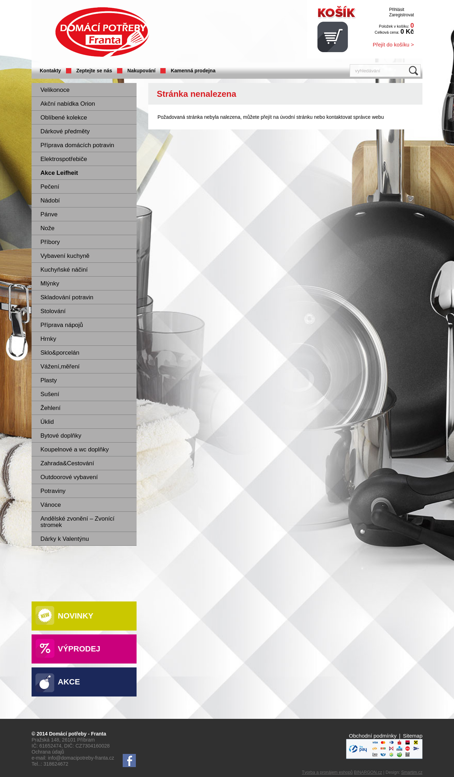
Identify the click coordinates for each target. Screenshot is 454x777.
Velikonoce (55, 90)
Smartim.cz (411, 772)
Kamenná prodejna (193, 70)
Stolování (53, 311)
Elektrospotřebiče (63, 159)
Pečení (49, 186)
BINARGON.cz (368, 772)
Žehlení (50, 408)
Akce (69, 681)
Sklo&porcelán (59, 352)
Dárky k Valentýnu (64, 538)
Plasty (48, 380)
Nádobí (50, 200)
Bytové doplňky (60, 435)
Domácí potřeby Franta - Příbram (102, 32)
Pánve (48, 214)
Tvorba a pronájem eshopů (327, 772)
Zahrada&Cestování (67, 463)
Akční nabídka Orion (67, 103)
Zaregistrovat (401, 14)
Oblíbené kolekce (63, 117)
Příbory (50, 242)
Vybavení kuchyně (64, 255)
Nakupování (141, 70)
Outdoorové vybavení (69, 477)
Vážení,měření (60, 366)
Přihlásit (396, 9)
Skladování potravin (66, 297)
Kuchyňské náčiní (64, 269)
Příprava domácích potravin (77, 145)
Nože (47, 228)
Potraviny (53, 491)
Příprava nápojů (61, 325)
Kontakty (50, 70)
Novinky (75, 615)
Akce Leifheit (59, 173)
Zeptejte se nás (94, 70)
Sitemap (412, 736)
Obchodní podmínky (373, 736)
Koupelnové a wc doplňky (74, 449)
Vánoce (50, 504)
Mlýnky (49, 283)
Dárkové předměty (65, 131)
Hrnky (48, 338)
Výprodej (79, 648)
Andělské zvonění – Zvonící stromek (77, 521)
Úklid (47, 421)
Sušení (49, 394)
